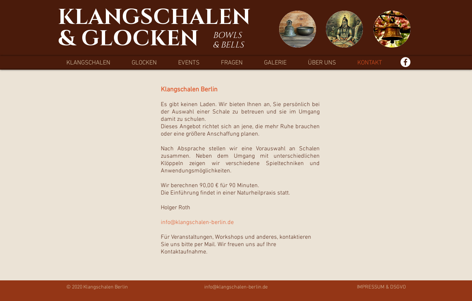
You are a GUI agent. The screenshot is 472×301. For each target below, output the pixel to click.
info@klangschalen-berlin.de (236, 287)
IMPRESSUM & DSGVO (381, 287)
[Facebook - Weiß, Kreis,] (405, 62)
